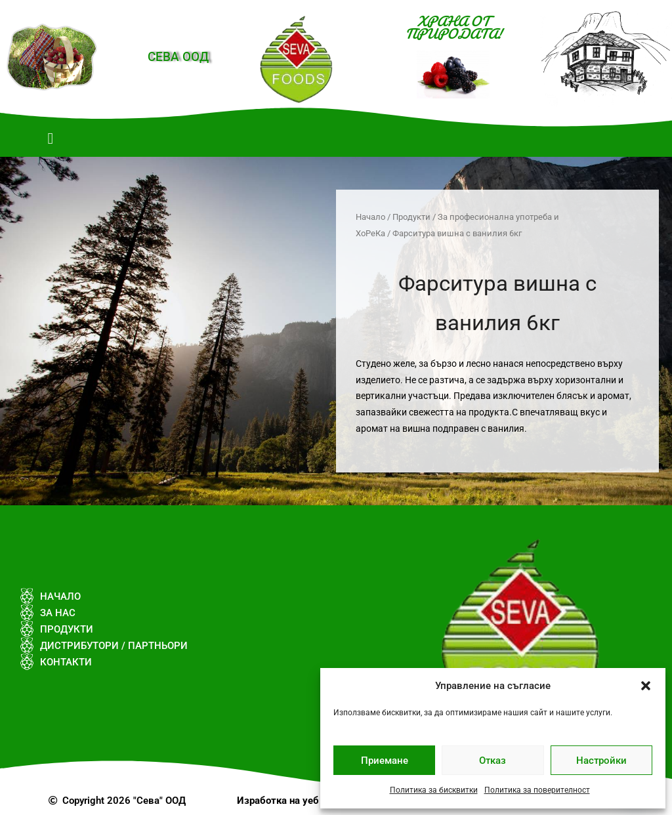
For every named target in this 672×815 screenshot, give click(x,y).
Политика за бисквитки (434, 790)
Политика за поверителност (537, 790)
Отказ (492, 760)
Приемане (384, 760)
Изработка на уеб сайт (290, 800)
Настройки (601, 760)
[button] (645, 685)
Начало (370, 217)
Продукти (411, 217)
